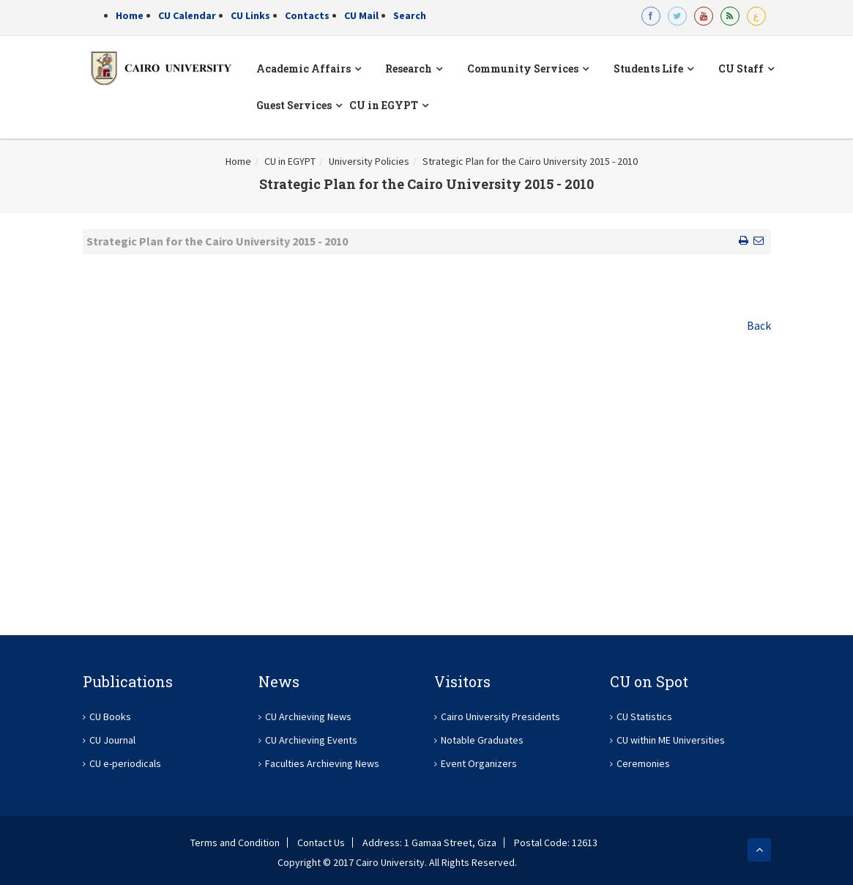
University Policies (369, 161)
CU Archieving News (308, 716)
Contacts (307, 15)
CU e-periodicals (125, 763)
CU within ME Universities (671, 740)
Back (759, 325)
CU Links (250, 15)
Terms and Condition (235, 842)
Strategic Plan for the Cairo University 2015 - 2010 (530, 161)
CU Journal (112, 740)
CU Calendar (187, 15)
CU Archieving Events (311, 740)
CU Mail (361, 15)
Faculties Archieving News (322, 763)
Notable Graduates (482, 740)
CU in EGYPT (290, 161)
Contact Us (321, 842)
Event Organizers (479, 763)
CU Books (110, 716)
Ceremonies (643, 763)
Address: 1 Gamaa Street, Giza (429, 842)
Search (409, 15)
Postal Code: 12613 (555, 842)
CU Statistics (644, 716)
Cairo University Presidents (500, 716)
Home (130, 15)
